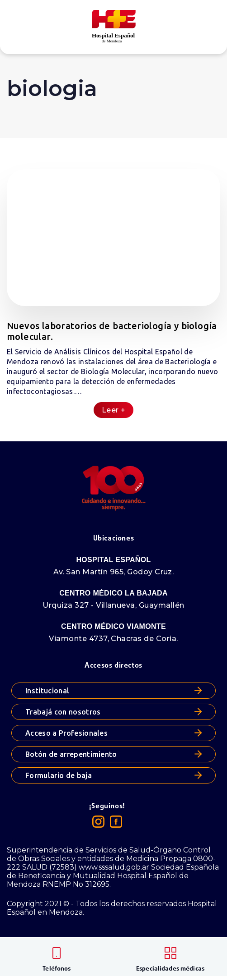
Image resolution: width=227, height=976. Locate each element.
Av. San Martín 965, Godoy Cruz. (113, 572)
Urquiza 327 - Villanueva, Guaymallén (113, 605)
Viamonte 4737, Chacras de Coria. (113, 638)
